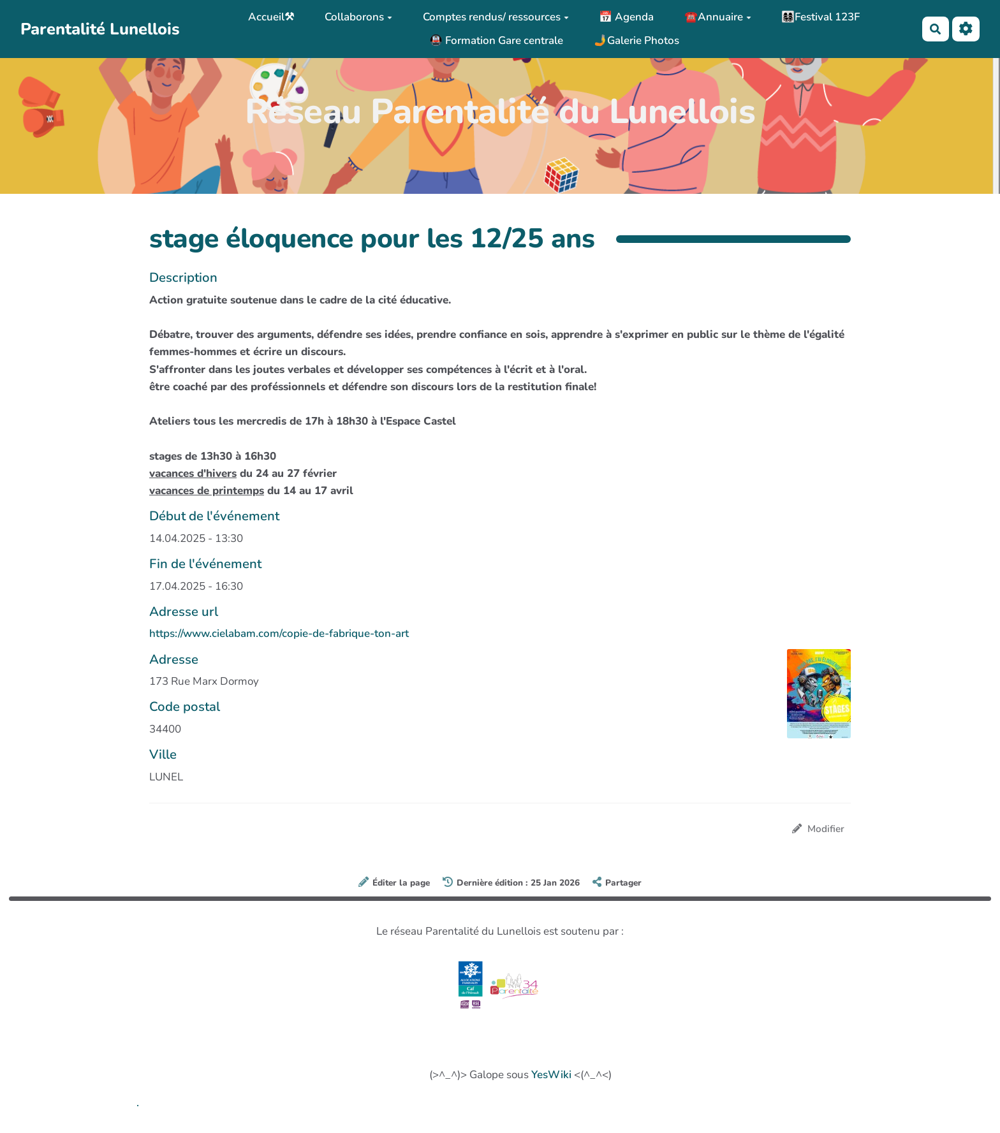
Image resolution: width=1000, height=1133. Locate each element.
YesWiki (551, 1074)
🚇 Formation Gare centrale (496, 40)
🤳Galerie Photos (636, 40)
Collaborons (358, 17)
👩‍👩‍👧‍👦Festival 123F (820, 17)
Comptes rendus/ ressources (496, 17)
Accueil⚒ (271, 17)
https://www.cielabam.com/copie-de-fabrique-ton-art (279, 633)
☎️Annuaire (717, 17)
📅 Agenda (626, 17)
